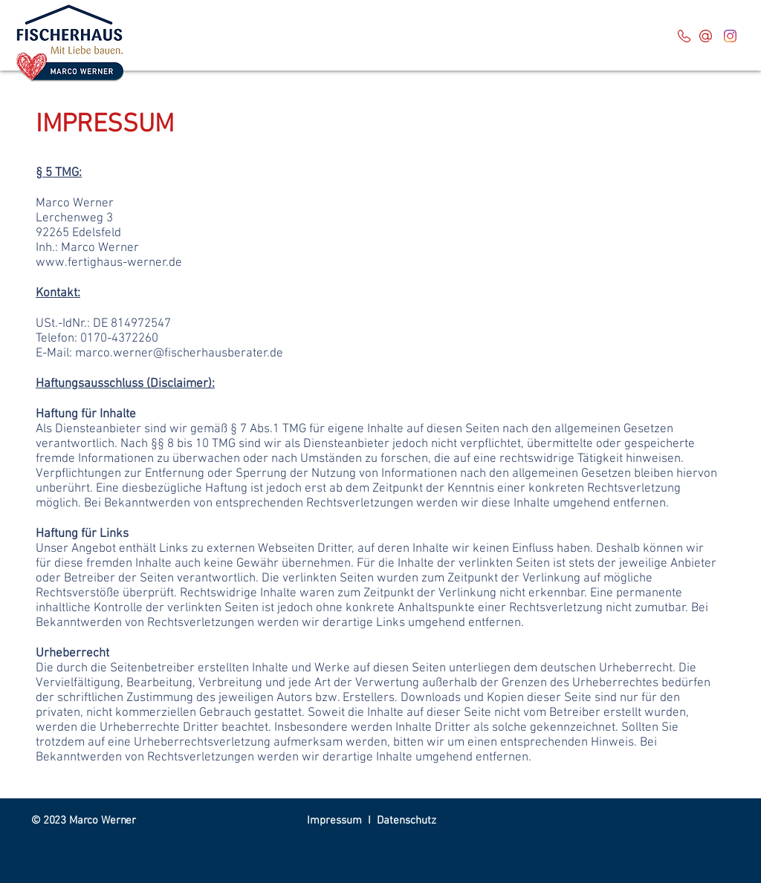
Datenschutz (406, 820)
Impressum (334, 820)
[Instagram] (730, 36)
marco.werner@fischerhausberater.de (179, 353)
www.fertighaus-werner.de (109, 262)
